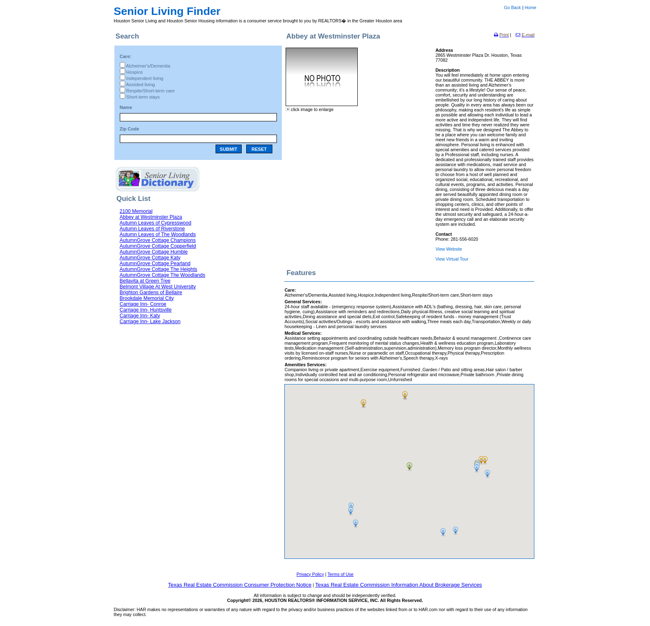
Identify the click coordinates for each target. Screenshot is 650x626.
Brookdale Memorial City (147, 298)
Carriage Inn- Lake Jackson (150, 321)
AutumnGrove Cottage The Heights (158, 269)
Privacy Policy (310, 574)
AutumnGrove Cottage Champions (158, 240)
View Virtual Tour (451, 258)
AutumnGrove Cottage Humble (154, 252)
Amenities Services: (305, 364)
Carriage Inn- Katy (140, 316)
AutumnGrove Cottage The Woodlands (162, 275)
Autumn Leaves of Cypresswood (156, 223)
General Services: (303, 301)
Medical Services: (302, 333)
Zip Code (129, 128)
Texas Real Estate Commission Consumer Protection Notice (239, 585)
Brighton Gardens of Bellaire (151, 292)
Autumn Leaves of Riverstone (152, 229)
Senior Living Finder (167, 11)
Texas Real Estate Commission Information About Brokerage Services (398, 585)
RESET (259, 149)
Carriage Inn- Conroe (143, 304)
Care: (125, 56)
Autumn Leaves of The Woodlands (158, 234)
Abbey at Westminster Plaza (151, 217)
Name (126, 107)
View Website (448, 249)
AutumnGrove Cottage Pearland (155, 263)
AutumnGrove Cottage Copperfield (158, 246)
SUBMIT (228, 149)
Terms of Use (340, 574)
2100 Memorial (136, 211)
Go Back (512, 7)
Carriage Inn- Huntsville (146, 310)
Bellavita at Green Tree (145, 281)
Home (530, 7)
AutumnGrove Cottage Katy (150, 258)
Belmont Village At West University (158, 287)
